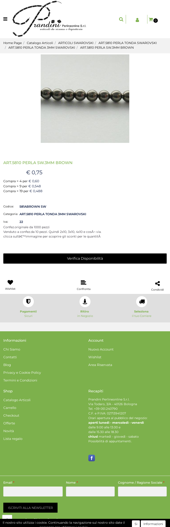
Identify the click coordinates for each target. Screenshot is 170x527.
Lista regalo (12, 439)
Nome (72, 483)
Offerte (9, 423)
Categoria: (10, 214)
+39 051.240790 (106, 409)
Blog (7, 365)
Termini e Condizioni (20, 380)
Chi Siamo (11, 349)
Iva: (5, 221)
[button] (121, 19)
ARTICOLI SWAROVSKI (75, 43)
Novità (8, 431)
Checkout (11, 415)
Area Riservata (100, 365)
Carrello (9, 408)
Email (8, 483)
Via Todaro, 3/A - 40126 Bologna (112, 404)
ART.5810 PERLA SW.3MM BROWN (107, 48)
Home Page (12, 43)
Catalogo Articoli (40, 43)
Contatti (10, 357)
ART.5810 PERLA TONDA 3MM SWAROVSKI (41, 48)
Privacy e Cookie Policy (22, 372)
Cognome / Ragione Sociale (141, 483)
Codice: (8, 206)
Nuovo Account (101, 349)
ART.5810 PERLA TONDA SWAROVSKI (128, 43)
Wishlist (94, 357)
